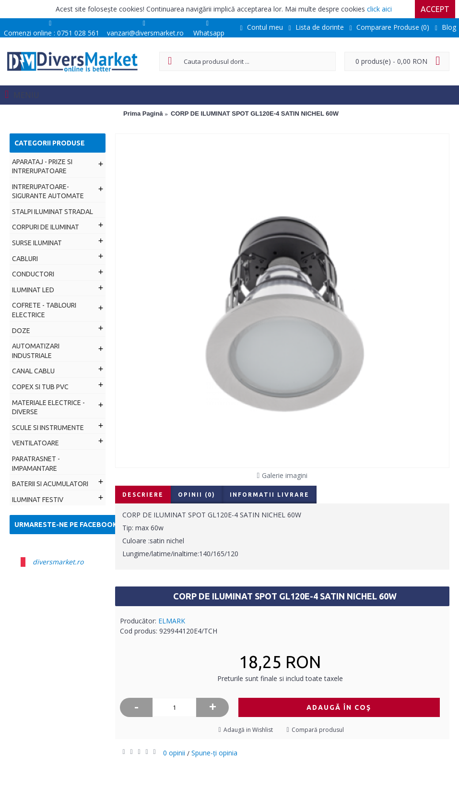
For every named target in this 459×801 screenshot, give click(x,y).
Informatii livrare (269, 494)
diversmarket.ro (58, 561)
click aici (379, 8)
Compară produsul (318, 730)
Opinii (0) (196, 494)
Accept (435, 9)
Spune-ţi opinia (214, 752)
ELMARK (171, 620)
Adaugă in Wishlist (248, 730)
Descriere (143, 494)
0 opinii (174, 752)
